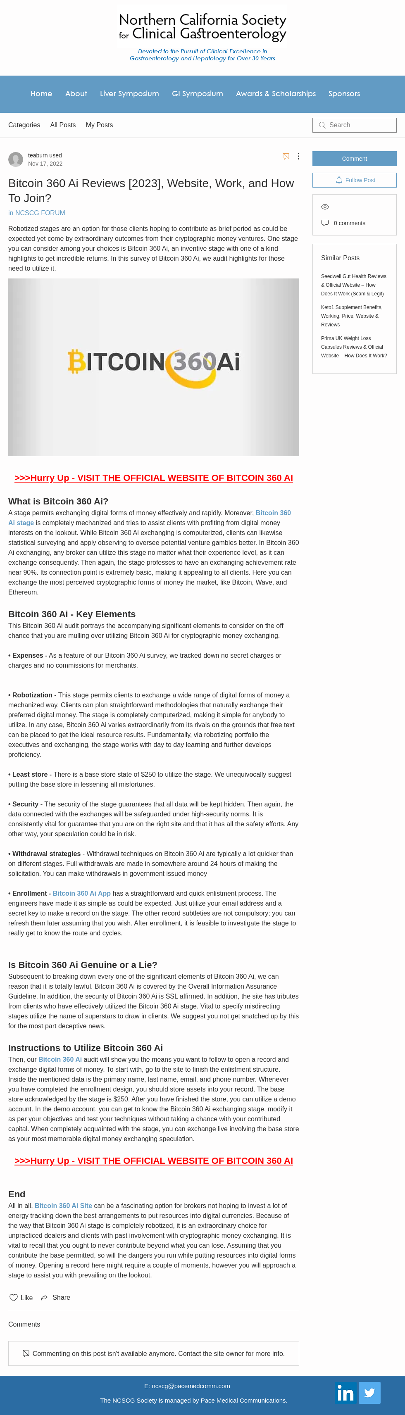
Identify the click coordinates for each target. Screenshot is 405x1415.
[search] (354, 125)
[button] (344, 94)
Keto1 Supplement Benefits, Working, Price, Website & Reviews (352, 316)
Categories (24, 124)
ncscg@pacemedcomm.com (191, 1385)
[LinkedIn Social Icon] (346, 1393)
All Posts (63, 124)
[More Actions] (294, 156)
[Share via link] (54, 1298)
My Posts (99, 124)
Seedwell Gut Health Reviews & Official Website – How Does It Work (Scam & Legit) (353, 285)
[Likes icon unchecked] (13, 1298)
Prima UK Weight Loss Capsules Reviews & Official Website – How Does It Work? (354, 347)
